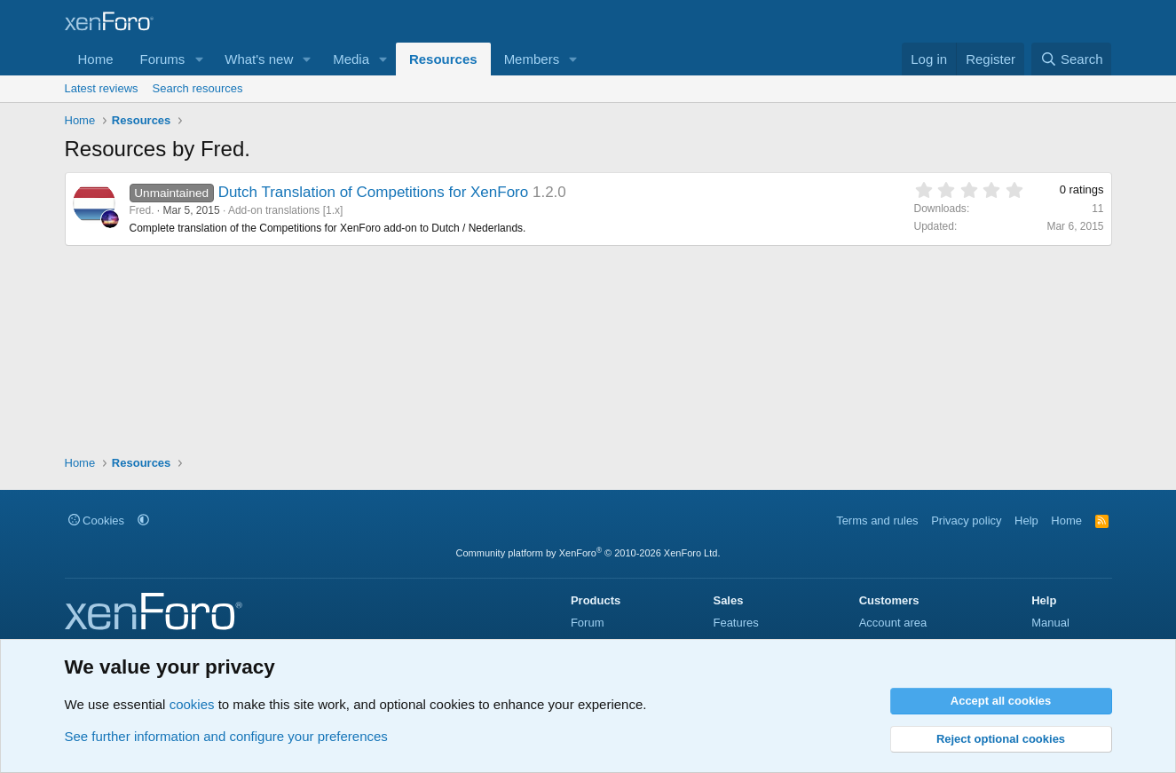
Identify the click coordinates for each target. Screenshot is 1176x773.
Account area (893, 622)
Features (735, 622)
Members (532, 59)
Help (1026, 520)
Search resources (198, 88)
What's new (259, 59)
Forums (162, 59)
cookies (192, 704)
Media (351, 59)
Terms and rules (877, 520)
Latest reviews (101, 88)
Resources (443, 59)
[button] (198, 59)
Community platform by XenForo (588, 553)
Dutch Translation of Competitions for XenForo (373, 192)
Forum (587, 622)
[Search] (1071, 59)
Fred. (142, 210)
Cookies (96, 520)
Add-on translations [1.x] (285, 210)
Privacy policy (966, 520)
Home (96, 59)
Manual (1050, 622)
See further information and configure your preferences (226, 736)
